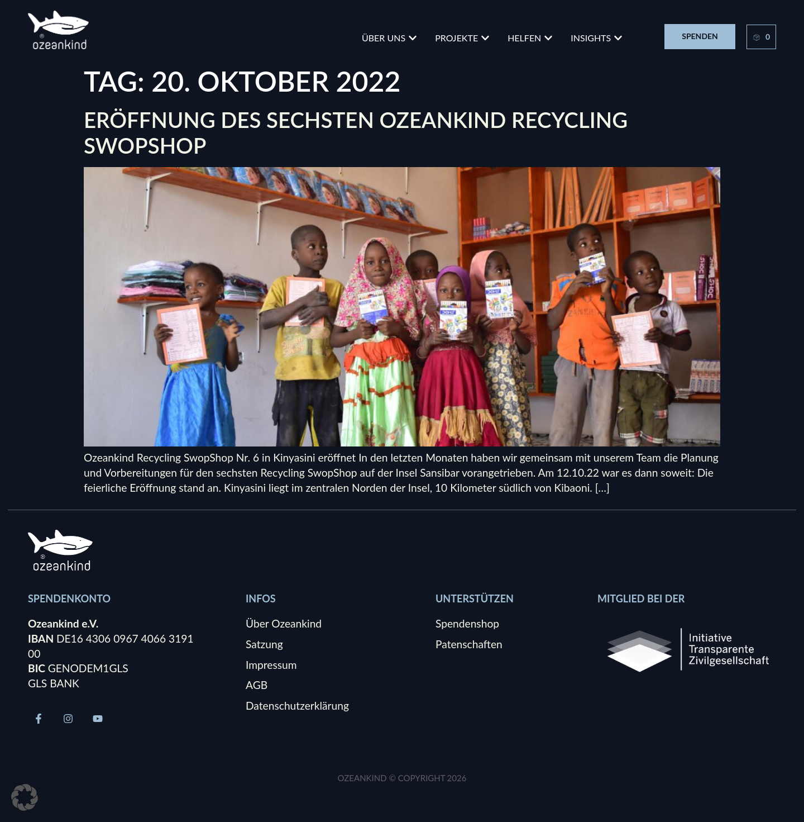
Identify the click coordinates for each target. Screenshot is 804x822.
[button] (24, 797)
